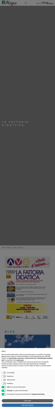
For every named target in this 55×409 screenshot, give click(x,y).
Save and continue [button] (27, 405)
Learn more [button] (27, 400)
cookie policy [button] (20, 360)
